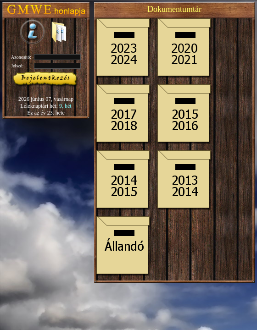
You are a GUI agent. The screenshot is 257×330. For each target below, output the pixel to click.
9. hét (65, 106)
